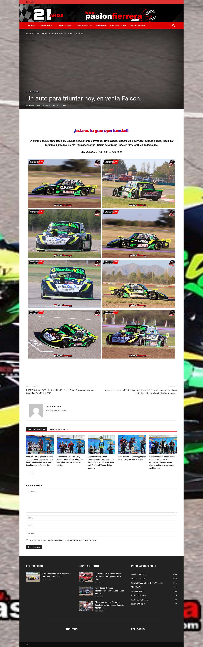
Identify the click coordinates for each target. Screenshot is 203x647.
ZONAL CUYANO (64, 25)
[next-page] (32, 473)
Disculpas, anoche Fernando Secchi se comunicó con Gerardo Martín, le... (109, 605)
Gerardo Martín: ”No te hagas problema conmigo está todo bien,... (108, 576)
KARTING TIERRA (118, 25)
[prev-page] (28, 473)
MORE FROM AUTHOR (58, 429)
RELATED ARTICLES (36, 429)
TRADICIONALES (84, 25)
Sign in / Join (30, 2)
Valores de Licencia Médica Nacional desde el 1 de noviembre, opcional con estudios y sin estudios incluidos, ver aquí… (141, 391)
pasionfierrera (34, 105)
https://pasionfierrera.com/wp (56, 410)
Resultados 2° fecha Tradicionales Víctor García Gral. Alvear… (109, 591)
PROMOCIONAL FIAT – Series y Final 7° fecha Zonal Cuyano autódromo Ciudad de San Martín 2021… (60, 391)
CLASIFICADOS (45, 25)
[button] (173, 26)
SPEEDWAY (101, 25)
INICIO (31, 25)
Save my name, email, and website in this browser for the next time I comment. (63, 540)
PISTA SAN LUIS (137, 25)
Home (28, 33)
